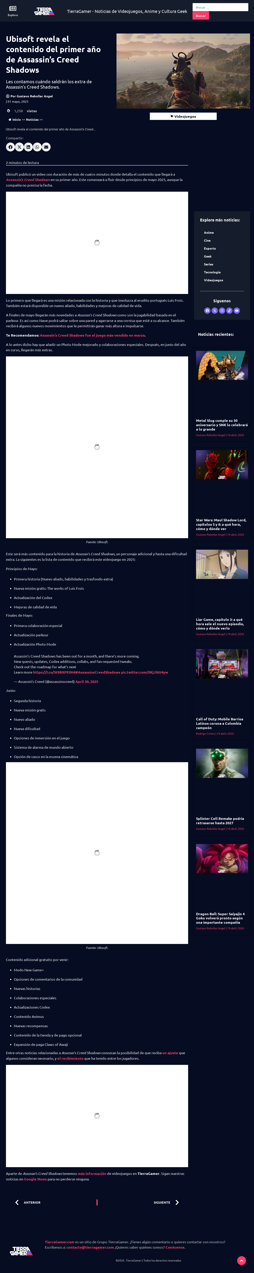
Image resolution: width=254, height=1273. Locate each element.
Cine (207, 240)
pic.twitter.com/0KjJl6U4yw (144, 672)
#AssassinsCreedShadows (97, 672)
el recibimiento (70, 1058)
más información (92, 1173)
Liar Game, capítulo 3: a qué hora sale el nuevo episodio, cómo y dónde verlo (220, 623)
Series (208, 264)
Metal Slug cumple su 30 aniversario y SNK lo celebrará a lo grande (222, 424)
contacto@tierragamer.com (90, 1247)
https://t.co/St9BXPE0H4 (54, 672)
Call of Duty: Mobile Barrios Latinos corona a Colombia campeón (219, 723)
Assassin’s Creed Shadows (28, 179)
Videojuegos (185, 116)
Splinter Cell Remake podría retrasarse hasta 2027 (220, 820)
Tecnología (212, 272)
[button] (10, 147)
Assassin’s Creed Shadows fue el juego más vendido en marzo (92, 335)
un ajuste (170, 1052)
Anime (209, 232)
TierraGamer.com (59, 1242)
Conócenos (175, 1247)
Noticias (32, 119)
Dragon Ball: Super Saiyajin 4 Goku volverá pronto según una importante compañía (220, 918)
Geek (208, 256)
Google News (35, 1179)
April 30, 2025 (86, 681)
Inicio (15, 119)
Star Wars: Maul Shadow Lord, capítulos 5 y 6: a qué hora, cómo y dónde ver (221, 524)
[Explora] (12, 8)
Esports (210, 248)
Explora (13, 15)
